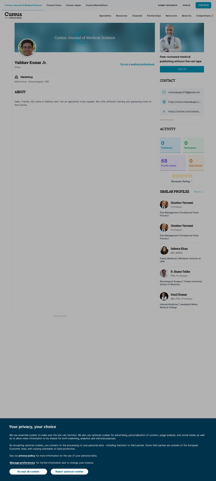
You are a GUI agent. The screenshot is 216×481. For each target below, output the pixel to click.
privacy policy (27, 455)
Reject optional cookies (69, 471)
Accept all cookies (28, 471)
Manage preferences (22, 462)
